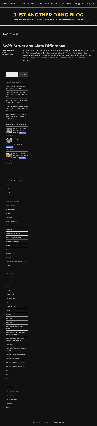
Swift (7, 379)
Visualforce (9, 395)
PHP (7, 302)
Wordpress (9, 403)
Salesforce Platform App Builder (15, 362)
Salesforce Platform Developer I (15, 366)
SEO (7, 371)
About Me (49, 3)
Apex (7, 185)
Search (23, 74)
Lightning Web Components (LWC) (16, 261)
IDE (7, 249)
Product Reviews (11, 306)
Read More (27, 60)
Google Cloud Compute (13, 233)
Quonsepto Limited (41, 422)
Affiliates (60, 3)
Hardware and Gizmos (12, 241)
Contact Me (72, 3)
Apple (7, 189)
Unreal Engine (10, 387)
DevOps (8, 213)
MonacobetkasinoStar (12, 114)
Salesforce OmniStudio (12, 358)
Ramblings (9, 314)
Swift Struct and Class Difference (33, 46)
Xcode (8, 407)
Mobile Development (12, 278)
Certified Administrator (12, 201)
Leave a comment (7, 54)
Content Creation (11, 209)
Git (7, 225)
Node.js (8, 290)
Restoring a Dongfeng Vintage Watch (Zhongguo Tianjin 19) (20, 155)
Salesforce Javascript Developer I (15, 354)
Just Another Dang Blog (48, 15)
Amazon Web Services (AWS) (14, 181)
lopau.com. (50, 422)
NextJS (8, 286)
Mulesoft (8, 282)
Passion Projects (17, 3)
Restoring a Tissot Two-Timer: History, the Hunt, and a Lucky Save (17, 94)
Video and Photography (13, 391)
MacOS (8, 266)
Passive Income (10, 294)
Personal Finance (11, 298)
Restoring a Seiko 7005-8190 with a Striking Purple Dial (16, 116)
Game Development (11, 221)
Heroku (8, 245)
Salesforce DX (10, 344)
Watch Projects (35, 3)
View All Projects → (11, 164)
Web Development (11, 399)
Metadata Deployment (12, 270)
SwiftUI (8, 383)
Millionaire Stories (11, 274)
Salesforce (9, 318)
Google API (9, 229)
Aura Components (11, 193)
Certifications (10, 197)
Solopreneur (9, 375)
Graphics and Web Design (13, 237)
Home (4, 3)
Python (8, 310)
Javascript (9, 257)
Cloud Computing (11, 205)
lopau (4, 52)
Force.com (9, 217)
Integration (9, 253)
